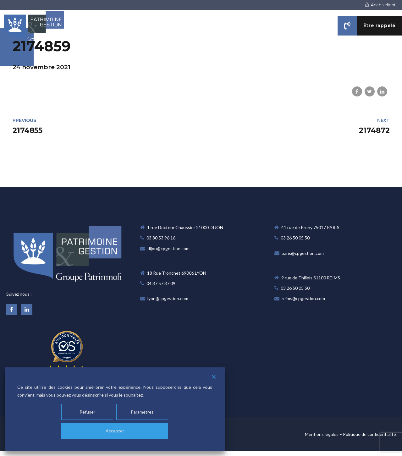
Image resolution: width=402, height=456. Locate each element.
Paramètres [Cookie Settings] (142, 412)
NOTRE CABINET (201, 57)
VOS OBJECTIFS (301, 57)
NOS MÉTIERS (251, 57)
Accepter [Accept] (115, 430)
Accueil (156, 57)
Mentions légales (322, 434)
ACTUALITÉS (348, 57)
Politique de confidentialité (369, 434)
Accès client (380, 5)
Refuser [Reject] (87, 412)
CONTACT (390, 57)
